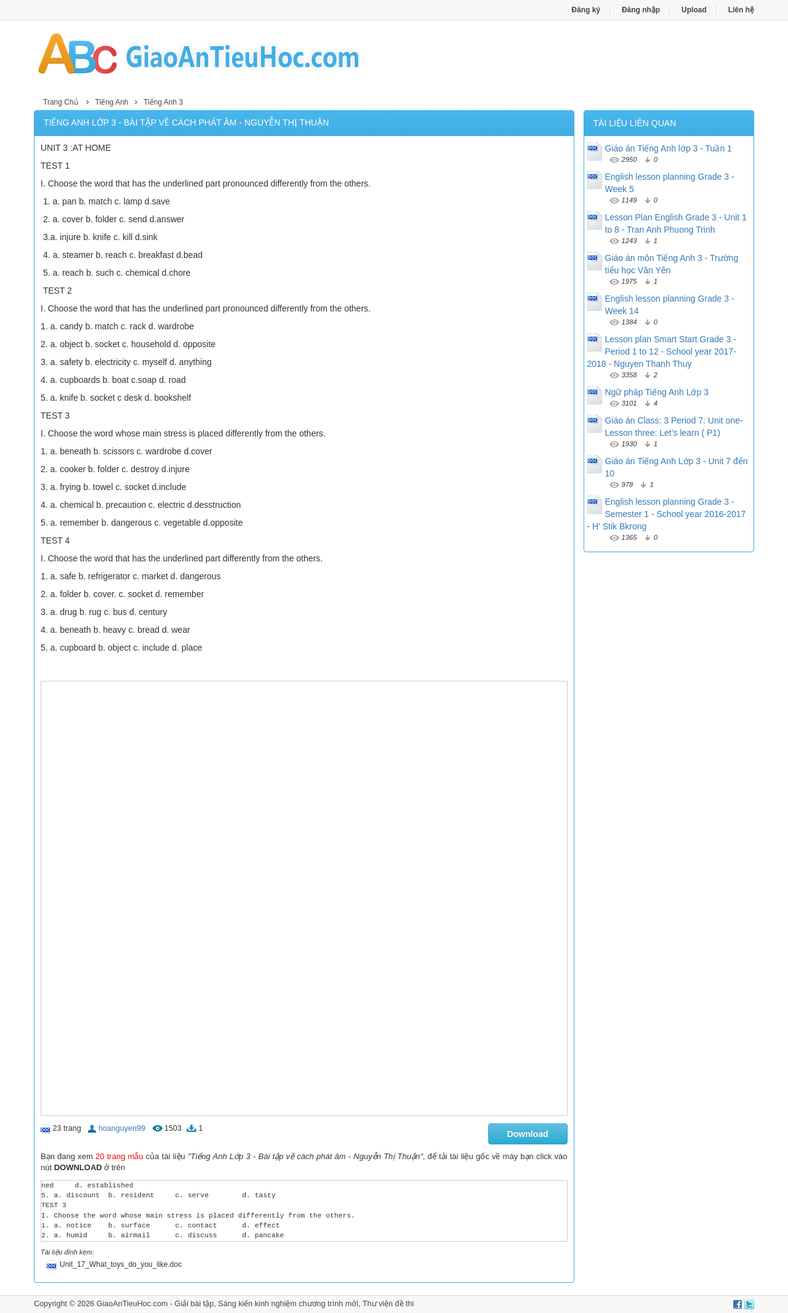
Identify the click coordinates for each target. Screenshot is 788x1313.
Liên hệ (741, 10)
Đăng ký (585, 10)
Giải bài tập (194, 1303)
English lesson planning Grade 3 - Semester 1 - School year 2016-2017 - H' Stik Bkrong (666, 514)
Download (528, 1134)
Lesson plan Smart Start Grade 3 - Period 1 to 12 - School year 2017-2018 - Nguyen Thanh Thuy (661, 351)
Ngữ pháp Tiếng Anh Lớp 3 (657, 392)
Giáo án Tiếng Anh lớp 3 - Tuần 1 (668, 148)
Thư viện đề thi (388, 1303)
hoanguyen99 (121, 1128)
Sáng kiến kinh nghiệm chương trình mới (288, 1303)
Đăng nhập (641, 10)
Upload (694, 10)
